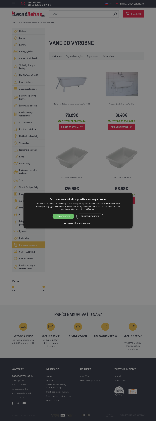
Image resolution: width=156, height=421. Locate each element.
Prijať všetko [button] (63, 216)
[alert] (78, 210)
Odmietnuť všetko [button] (90, 216)
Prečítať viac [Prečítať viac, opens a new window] (89, 209)
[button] (78, 223)
